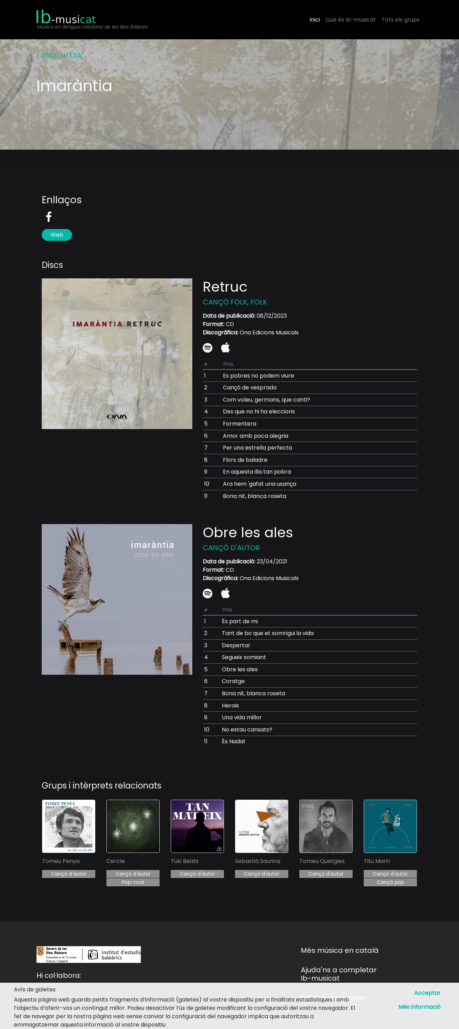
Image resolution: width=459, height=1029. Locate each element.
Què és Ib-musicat (350, 20)
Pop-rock (133, 882)
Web (56, 235)
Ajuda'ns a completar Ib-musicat (339, 974)
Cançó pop (390, 882)
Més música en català (340, 950)
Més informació (419, 1007)
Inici (314, 20)
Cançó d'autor (68, 873)
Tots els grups (400, 20)
